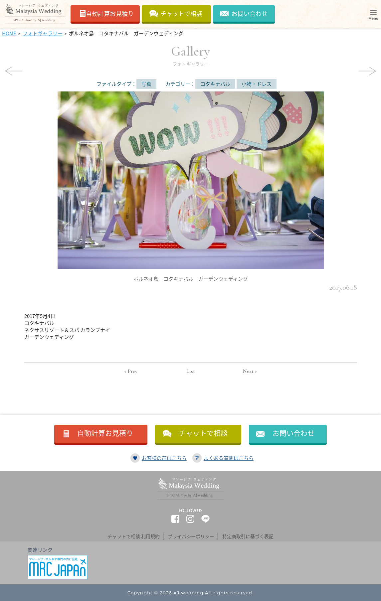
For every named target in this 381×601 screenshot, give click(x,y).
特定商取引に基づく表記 (248, 536)
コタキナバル (215, 83)
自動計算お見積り (110, 13)
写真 (146, 83)
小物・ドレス (257, 83)
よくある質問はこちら (229, 458)
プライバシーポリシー (191, 536)
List (190, 371)
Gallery (190, 55)
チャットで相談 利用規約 (133, 536)
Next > (250, 371)
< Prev (130, 371)
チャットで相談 (181, 13)
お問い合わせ (250, 13)
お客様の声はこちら (164, 458)
